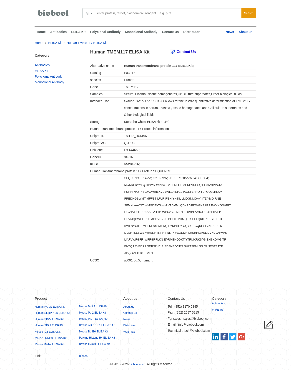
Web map (129, 331)
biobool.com (137, 364)
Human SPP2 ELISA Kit (49, 319)
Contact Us (170, 32)
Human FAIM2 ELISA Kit (50, 306)
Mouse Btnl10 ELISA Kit (93, 331)
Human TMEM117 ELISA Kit (87, 43)
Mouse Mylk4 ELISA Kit (93, 306)
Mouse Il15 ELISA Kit (47, 331)
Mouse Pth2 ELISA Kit (92, 312)
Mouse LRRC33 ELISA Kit (50, 338)
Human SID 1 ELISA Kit (49, 325)
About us (245, 32)
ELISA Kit (78, 32)
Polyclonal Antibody (105, 32)
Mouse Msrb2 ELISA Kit (49, 344)
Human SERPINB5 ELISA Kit (52, 312)
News (230, 32)
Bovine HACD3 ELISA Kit (94, 344)
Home (41, 32)
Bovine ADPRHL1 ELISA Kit (96, 325)
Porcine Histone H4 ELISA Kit (97, 337)
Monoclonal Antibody (141, 32)
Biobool (83, 356)
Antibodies (58, 32)
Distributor (191, 32)
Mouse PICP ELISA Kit (93, 318)
